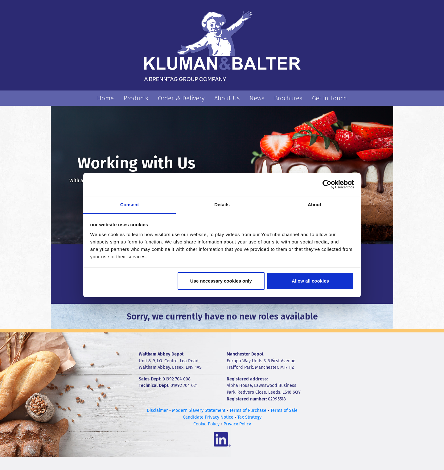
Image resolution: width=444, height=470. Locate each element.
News (256, 98)
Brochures (288, 98)
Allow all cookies (310, 280)
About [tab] (314, 204)
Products (136, 98)
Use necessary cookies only (221, 280)
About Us (227, 98)
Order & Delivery (181, 98)
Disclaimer (157, 410)
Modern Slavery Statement (198, 410)
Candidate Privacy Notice (208, 417)
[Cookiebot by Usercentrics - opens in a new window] (327, 184)
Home (105, 98)
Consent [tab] (129, 204)
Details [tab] (222, 204)
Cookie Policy (206, 424)
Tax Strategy (249, 417)
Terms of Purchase (247, 410)
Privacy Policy (237, 424)
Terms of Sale (284, 410)
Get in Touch (329, 98)
